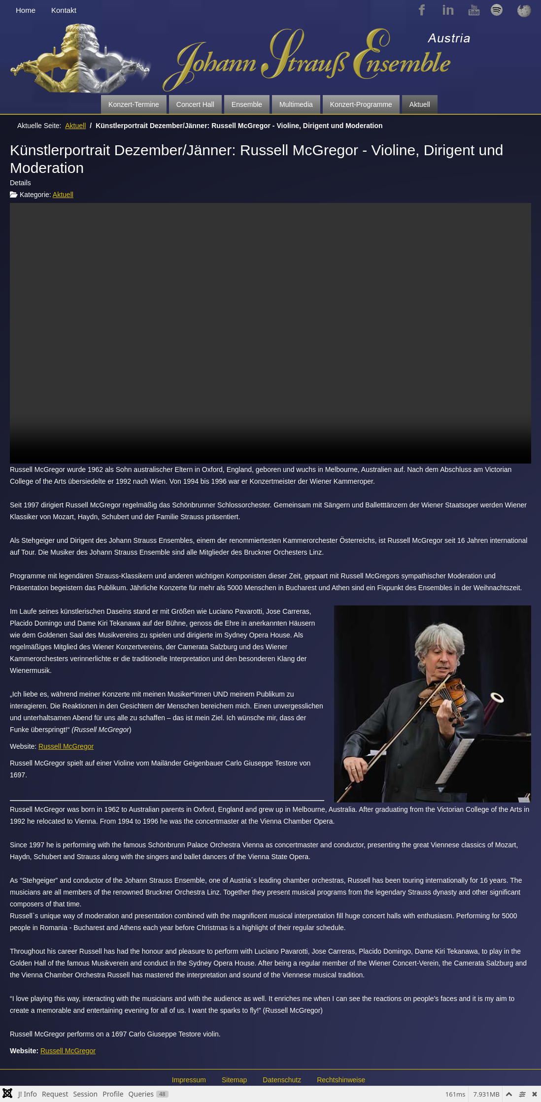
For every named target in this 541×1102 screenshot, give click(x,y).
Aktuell (419, 104)
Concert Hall (195, 104)
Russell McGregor (66, 746)
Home (25, 10)
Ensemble (247, 104)
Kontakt (63, 10)
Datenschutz (282, 1080)
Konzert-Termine (133, 104)
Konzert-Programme (361, 104)
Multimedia (296, 104)
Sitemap (234, 1080)
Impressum (189, 1080)
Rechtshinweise (341, 1080)
